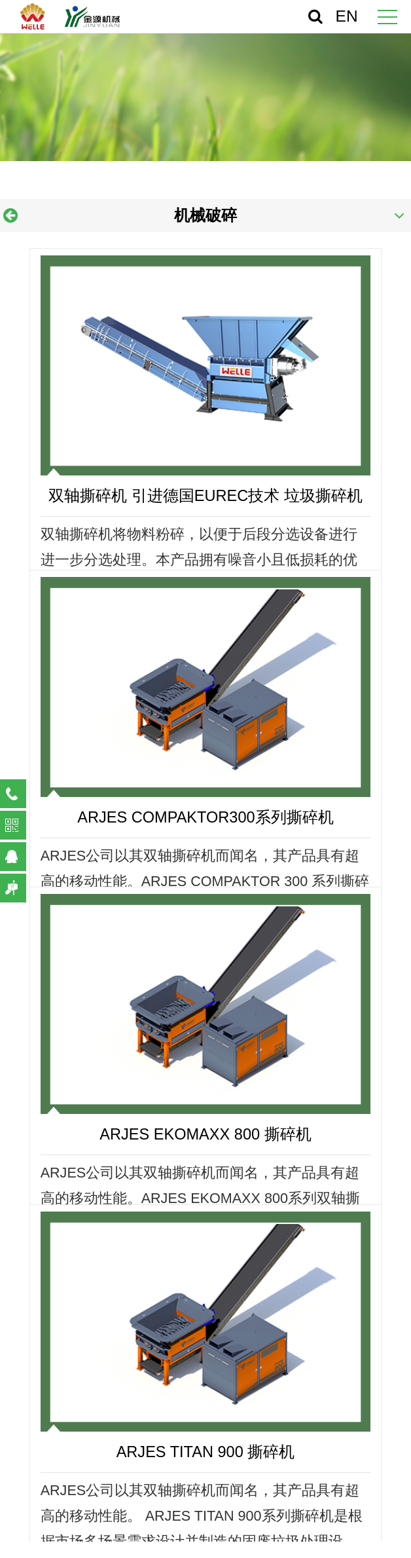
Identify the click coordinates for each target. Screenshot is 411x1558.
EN (347, 16)
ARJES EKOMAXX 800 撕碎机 (205, 1134)
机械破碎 (205, 215)
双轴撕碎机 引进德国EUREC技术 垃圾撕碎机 (205, 495)
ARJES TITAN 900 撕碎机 (205, 1451)
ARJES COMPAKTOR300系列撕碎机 (205, 817)
